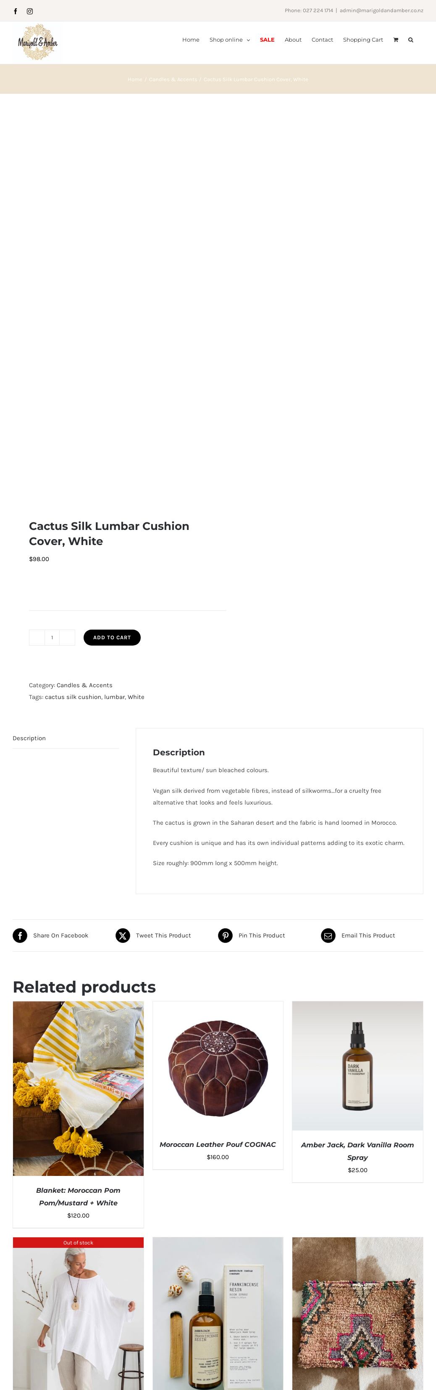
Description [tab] (29, 738)
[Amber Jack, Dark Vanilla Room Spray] (357, 1007)
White (136, 697)
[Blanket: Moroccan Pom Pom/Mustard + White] (78, 1007)
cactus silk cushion (73, 697)
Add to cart (112, 637)
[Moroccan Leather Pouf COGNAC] (218, 1007)
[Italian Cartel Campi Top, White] (78, 1243)
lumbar (114, 697)
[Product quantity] (52, 637)
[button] (410, 39)
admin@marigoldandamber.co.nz (381, 10)
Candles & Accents (85, 685)
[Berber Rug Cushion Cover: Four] (357, 1243)
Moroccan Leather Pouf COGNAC (218, 1145)
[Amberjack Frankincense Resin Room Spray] (218, 1243)
